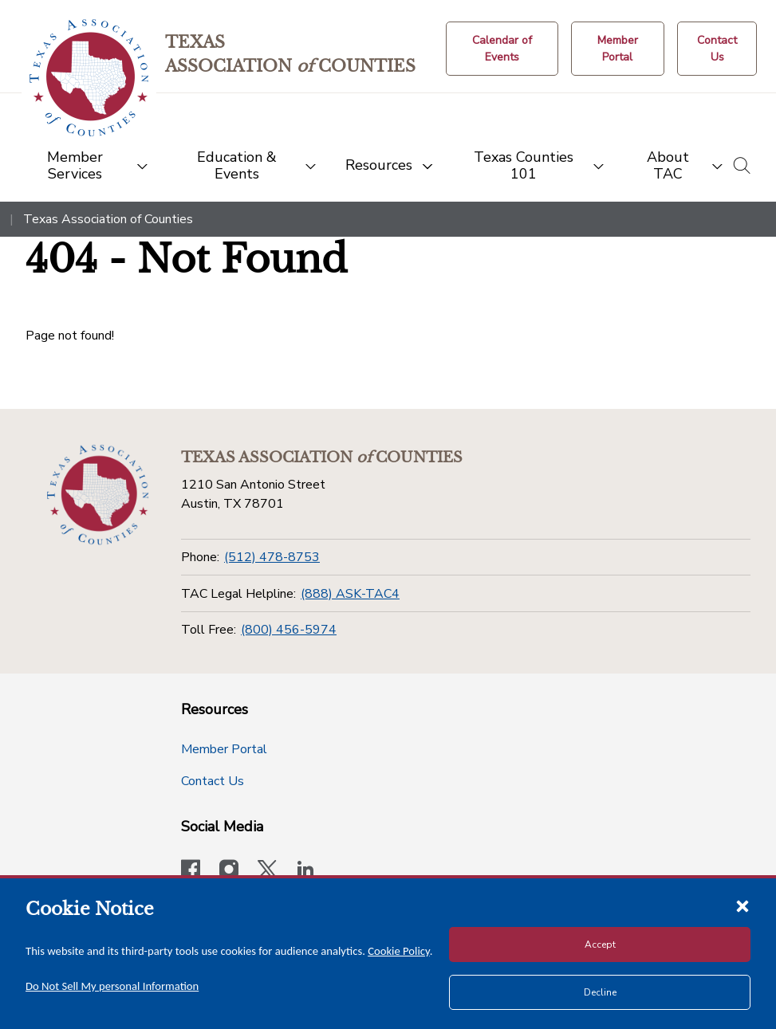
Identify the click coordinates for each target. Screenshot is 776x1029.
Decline (600, 992)
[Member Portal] (617, 49)
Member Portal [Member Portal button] (224, 749)
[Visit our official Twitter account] (267, 871)
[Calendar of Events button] (502, 49)
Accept (600, 944)
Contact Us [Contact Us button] (212, 781)
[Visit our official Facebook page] (190, 871)
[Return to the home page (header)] (89, 77)
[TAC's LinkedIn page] (305, 871)
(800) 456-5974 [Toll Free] (289, 629)
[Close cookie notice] (742, 905)
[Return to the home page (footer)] (98, 495)
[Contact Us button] (717, 49)
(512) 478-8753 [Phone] (272, 557)
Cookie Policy (399, 951)
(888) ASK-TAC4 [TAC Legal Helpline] (350, 594)
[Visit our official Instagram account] (228, 871)
